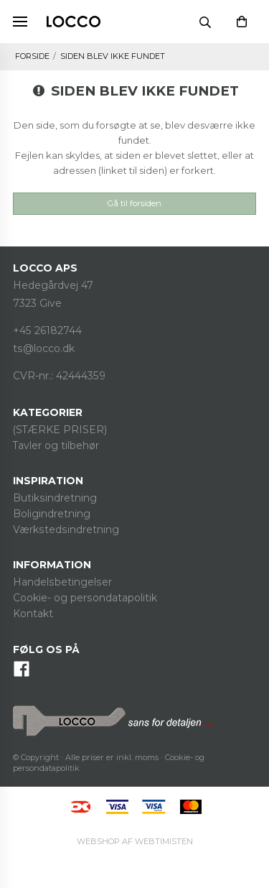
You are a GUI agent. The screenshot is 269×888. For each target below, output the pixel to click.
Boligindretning (51, 513)
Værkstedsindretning (66, 529)
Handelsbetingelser (62, 582)
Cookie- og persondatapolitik (85, 597)
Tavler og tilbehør (56, 445)
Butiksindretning (55, 498)
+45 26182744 (47, 330)
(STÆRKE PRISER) (60, 429)
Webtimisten (135, 841)
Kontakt (33, 613)
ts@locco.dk (44, 348)
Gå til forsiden (134, 203)
